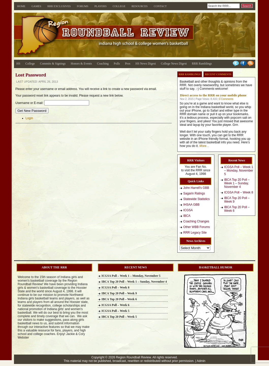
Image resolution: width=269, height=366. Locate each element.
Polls (117, 63)
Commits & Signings (53, 63)
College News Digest (174, 63)
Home (21, 6)
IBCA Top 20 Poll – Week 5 (119, 316)
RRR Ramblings (202, 63)
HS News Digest (145, 63)
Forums (82, 6)
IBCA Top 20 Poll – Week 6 (237, 208)
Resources (140, 6)
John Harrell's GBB (196, 188)
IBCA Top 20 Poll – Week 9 (237, 199)
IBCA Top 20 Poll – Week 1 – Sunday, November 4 (237, 183)
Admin (201, 361)
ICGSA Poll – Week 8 (238, 192)
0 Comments (226, 99)
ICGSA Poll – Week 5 (116, 311)
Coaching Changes (196, 221)
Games (36, 6)
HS (18, 63)
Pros (127, 63)
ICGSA (188, 210)
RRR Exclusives (59, 6)
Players (100, 6)
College (119, 6)
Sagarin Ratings (194, 193)
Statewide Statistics (196, 199)
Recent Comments (218, 74)
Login (29, 118)
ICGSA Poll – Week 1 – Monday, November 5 (238, 170)
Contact (160, 6)
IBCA (187, 216)
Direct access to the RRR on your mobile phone (213, 95)
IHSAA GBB (191, 204)
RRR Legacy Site (195, 232)
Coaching (103, 63)
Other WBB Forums (196, 227)
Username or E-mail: (29, 103)
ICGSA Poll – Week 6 (116, 305)
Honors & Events (81, 63)
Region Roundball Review (133, 357)
